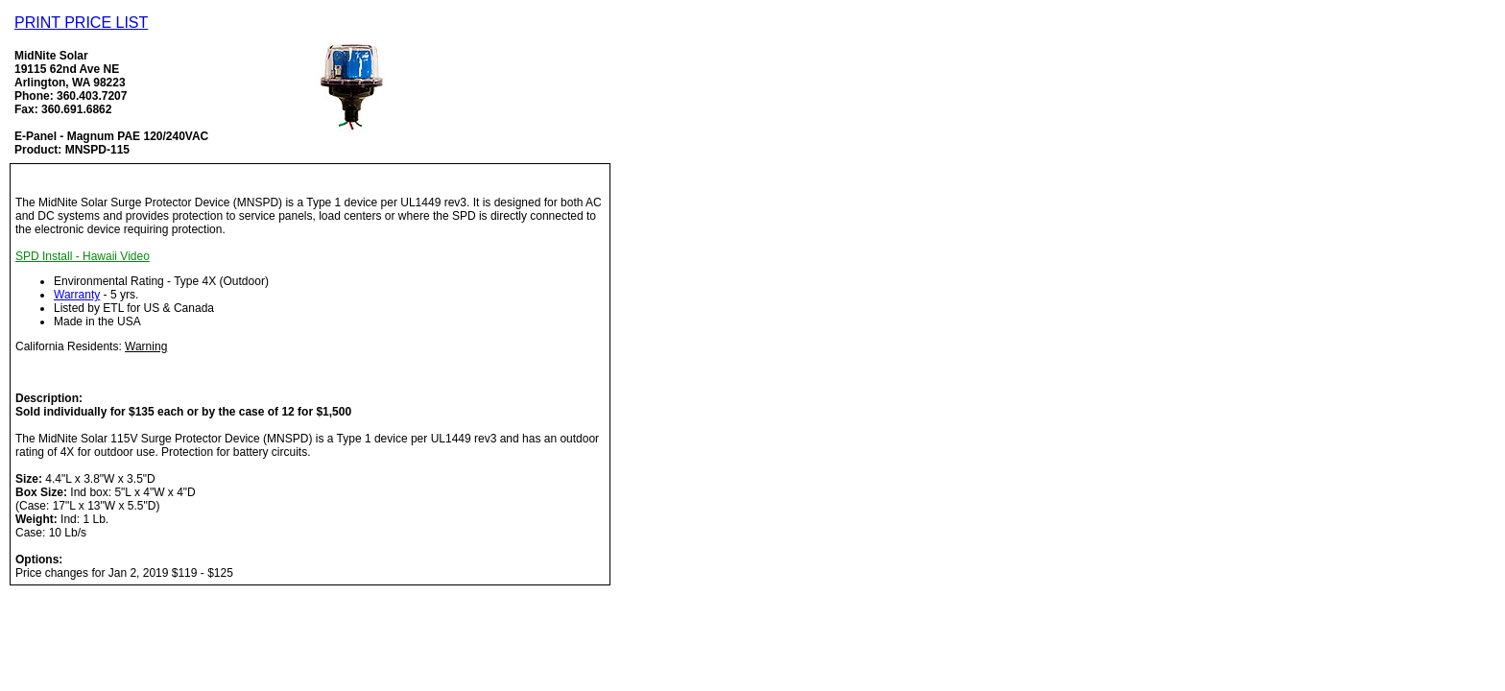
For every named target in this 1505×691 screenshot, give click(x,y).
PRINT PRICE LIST (81, 22)
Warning (146, 346)
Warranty (77, 294)
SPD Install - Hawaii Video (82, 256)
